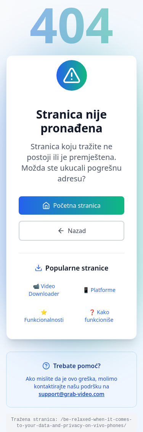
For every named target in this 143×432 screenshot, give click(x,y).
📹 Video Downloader (44, 289)
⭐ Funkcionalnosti (44, 315)
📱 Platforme (99, 289)
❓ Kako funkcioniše (99, 315)
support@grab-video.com (71, 394)
